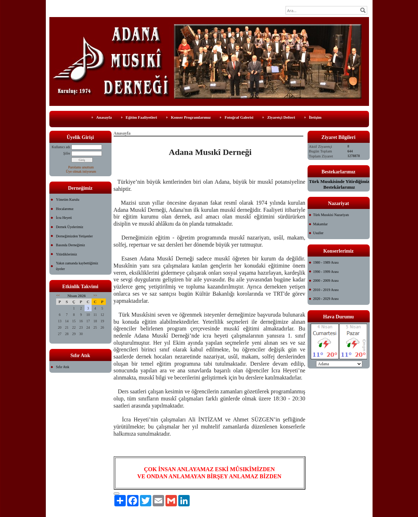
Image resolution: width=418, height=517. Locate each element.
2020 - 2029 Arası (326, 299)
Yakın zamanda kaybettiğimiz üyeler (77, 266)
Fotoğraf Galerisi (238, 117)
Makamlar (320, 224)
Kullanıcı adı (61, 147)
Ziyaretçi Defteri (281, 117)
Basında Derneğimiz (70, 245)
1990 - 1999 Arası (326, 272)
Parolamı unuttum (81, 167)
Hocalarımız (65, 209)
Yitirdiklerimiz (66, 254)
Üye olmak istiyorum (81, 171)
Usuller (318, 233)
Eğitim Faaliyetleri (141, 117)
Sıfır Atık (63, 367)
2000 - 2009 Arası (326, 280)
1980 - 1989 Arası (326, 262)
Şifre (66, 153)
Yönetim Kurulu (68, 199)
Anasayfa (104, 117)
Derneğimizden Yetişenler (74, 236)
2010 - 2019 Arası (326, 290)
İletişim (315, 117)
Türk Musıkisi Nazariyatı (331, 215)
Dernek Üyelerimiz (69, 227)
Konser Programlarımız (191, 117)
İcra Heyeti (64, 218)
